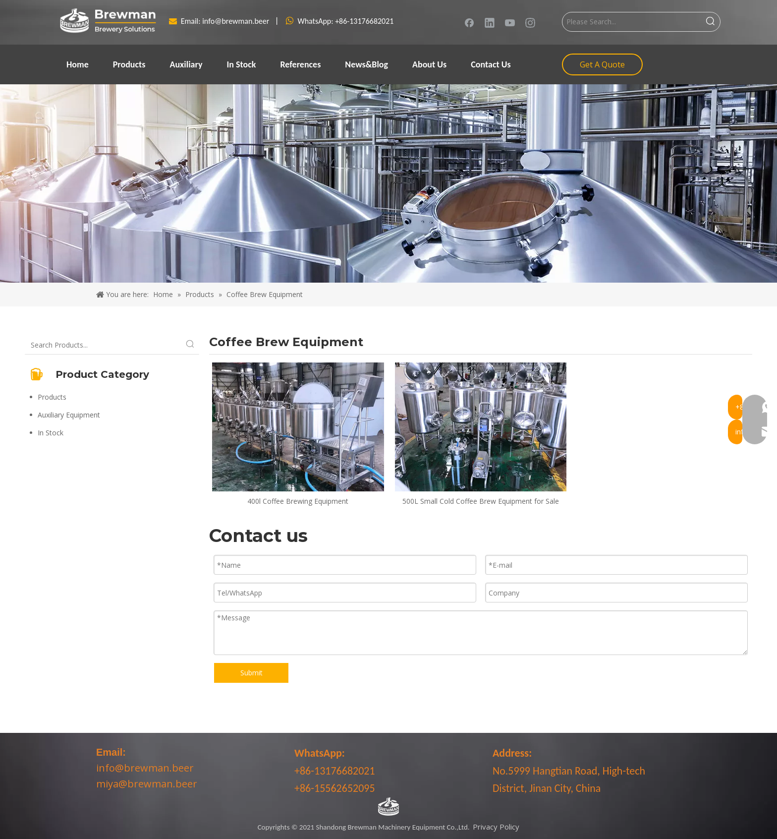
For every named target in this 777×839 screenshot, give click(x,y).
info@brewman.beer (236, 21)
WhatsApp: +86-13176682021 (345, 21)
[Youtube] (510, 22)
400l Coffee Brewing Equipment (297, 501)
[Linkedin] (490, 22)
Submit (251, 672)
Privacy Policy (496, 827)
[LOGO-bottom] (388, 807)
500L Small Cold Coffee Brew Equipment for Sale (480, 501)
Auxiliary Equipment (69, 415)
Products (52, 397)
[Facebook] (469, 22)
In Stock (50, 432)
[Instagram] (530, 22)
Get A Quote (602, 64)
